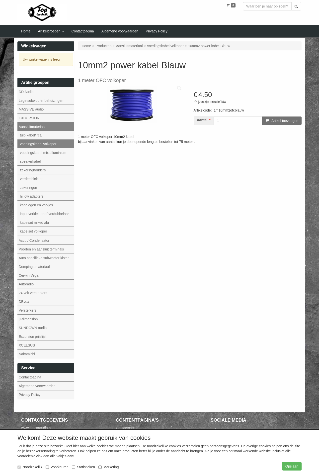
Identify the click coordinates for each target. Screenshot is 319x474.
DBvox (24, 302)
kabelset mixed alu (34, 223)
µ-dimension (28, 319)
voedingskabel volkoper (38, 144)
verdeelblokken (31, 179)
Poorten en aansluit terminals (41, 249)
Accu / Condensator (34, 240)
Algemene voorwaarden (37, 386)
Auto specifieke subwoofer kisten (44, 258)
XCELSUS (27, 345)
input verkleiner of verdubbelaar (44, 214)
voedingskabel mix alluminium (43, 153)
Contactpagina (30, 377)
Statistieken (83, 467)
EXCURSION (29, 118)
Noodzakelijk (29, 467)
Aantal (202, 120)
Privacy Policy (29, 395)
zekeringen (28, 188)
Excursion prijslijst (32, 337)
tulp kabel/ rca (31, 135)
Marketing (108, 467)
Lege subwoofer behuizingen (41, 101)
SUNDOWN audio (33, 328)
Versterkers (27, 310)
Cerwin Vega (28, 275)
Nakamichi (27, 354)
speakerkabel (30, 161)
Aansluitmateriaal (32, 127)
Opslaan (291, 466)
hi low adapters (31, 196)
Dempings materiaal (34, 267)
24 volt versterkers (33, 293)
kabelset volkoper (33, 231)
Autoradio (26, 284)
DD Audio (26, 92)
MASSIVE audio (31, 109)
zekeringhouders (33, 170)
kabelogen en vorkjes (36, 205)
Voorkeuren (57, 467)
